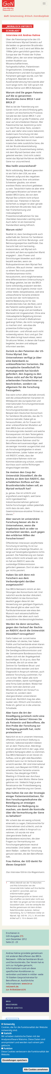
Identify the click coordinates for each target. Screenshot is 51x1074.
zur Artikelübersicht (16, 989)
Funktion (8, 1049)
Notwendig (9, 1025)
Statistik (8, 1034)
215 (21, 936)
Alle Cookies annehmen (36, 1071)
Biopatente (12, 1020)
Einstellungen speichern (15, 1062)
